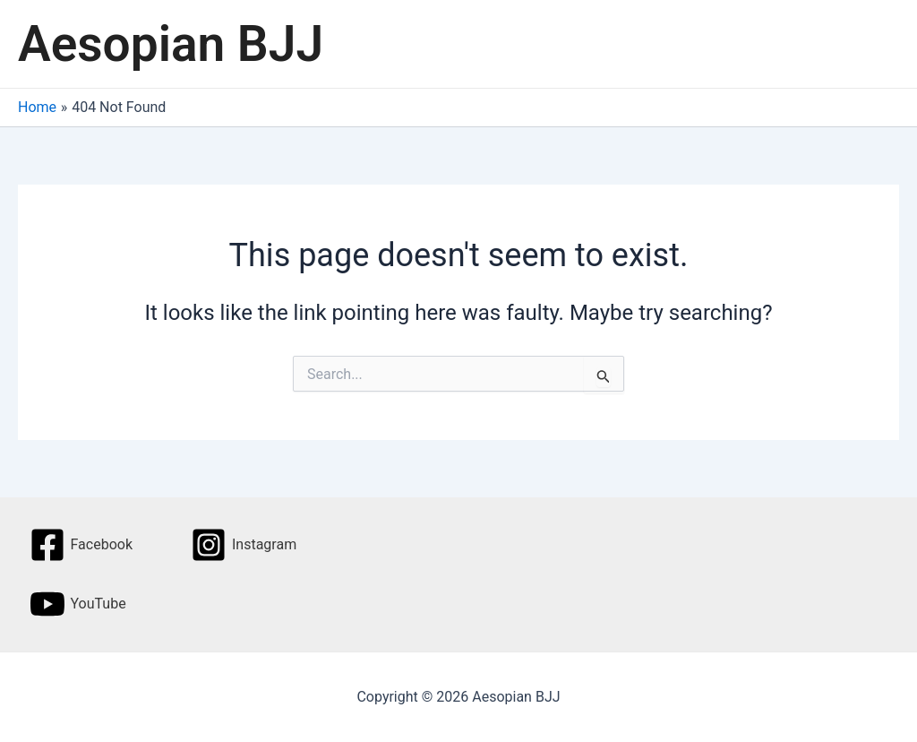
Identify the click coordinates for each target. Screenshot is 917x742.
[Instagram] (243, 544)
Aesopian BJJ (170, 44)
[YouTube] (78, 604)
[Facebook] (81, 544)
